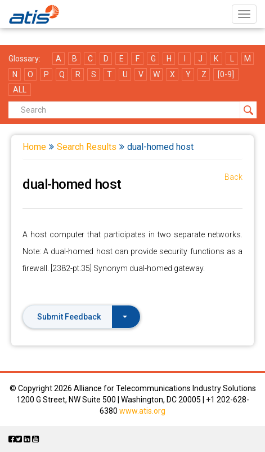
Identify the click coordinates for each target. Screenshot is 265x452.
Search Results (86, 146)
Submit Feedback (82, 316)
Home (34, 146)
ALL (19, 89)
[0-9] (226, 74)
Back (233, 176)
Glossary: (24, 58)
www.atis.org (142, 410)
